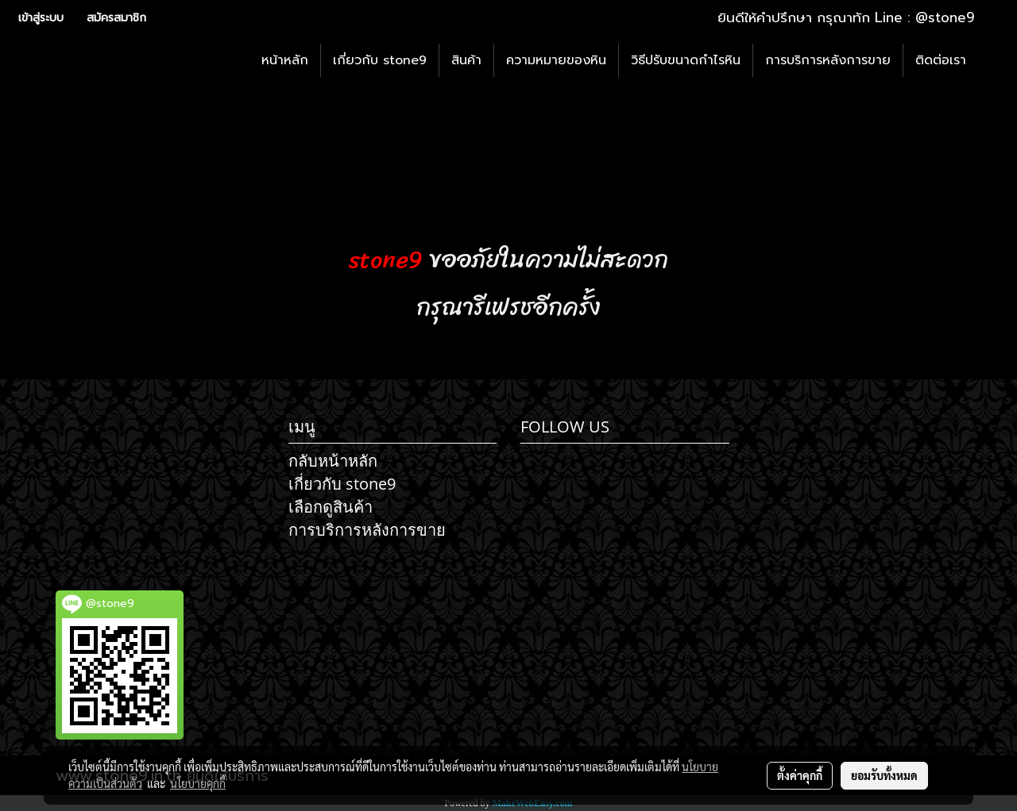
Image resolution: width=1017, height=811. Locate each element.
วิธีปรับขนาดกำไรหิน (686, 60)
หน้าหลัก (284, 60)
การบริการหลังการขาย (828, 60)
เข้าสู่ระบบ (41, 18)
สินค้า (466, 60)
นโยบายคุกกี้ (198, 783)
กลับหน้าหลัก (332, 460)
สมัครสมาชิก (116, 18)
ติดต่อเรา (940, 60)
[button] (992, 60)
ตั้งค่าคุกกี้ (799, 775)
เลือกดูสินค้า (330, 506)
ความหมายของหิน (556, 60)
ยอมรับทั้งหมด (884, 775)
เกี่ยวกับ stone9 (380, 60)
